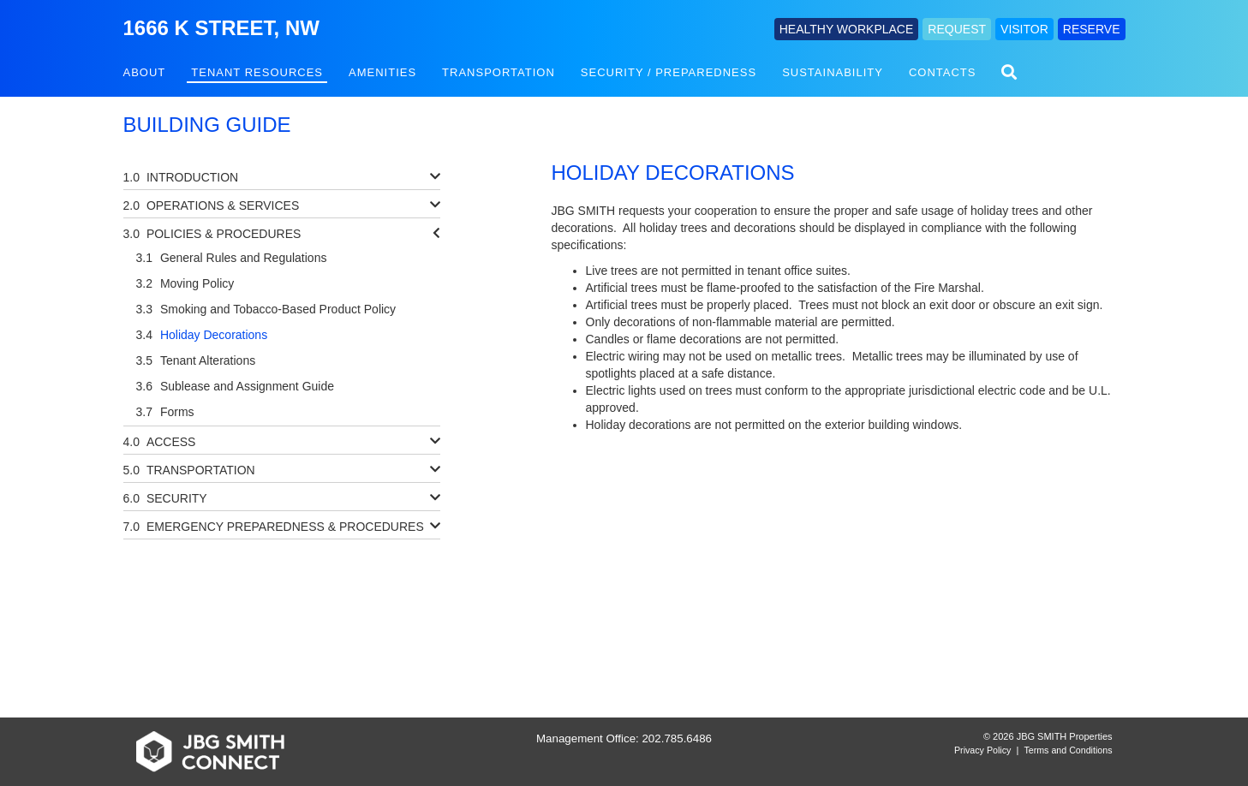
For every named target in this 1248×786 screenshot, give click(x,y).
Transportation (498, 72)
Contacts (942, 72)
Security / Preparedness (668, 72)
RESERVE (1091, 29)
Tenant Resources (257, 72)
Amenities (382, 72)
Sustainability (832, 72)
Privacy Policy (982, 750)
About (144, 72)
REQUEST (957, 29)
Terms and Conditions (1068, 750)
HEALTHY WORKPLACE (846, 29)
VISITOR (1024, 29)
